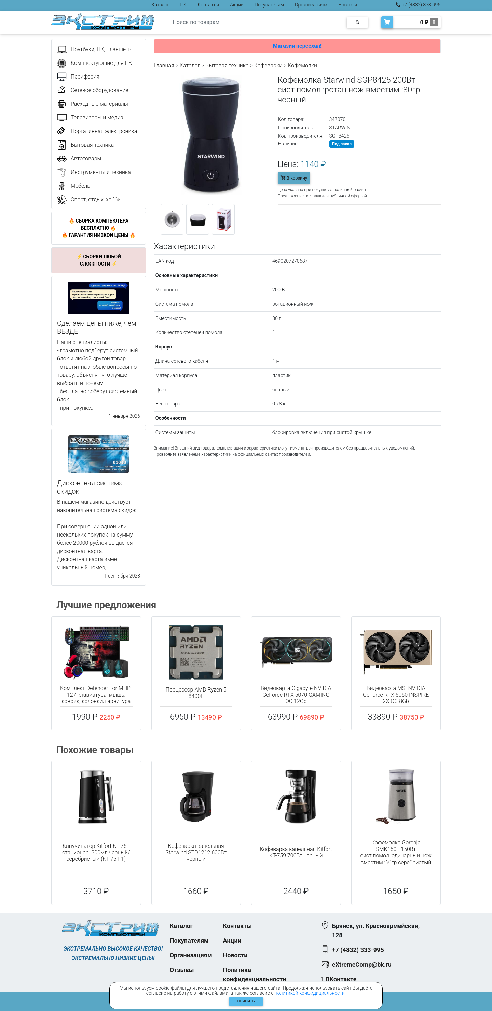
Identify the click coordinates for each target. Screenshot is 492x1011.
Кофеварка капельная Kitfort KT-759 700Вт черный (296, 852)
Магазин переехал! (297, 46)
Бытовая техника (226, 65)
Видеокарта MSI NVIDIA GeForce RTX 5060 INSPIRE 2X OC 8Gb (396, 694)
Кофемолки (302, 65)
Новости (347, 5)
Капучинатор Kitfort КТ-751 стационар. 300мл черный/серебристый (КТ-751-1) (96, 852)
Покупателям (269, 5)
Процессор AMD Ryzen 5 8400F (196, 692)
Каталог (160, 5)
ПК (183, 5)
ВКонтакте (341, 979)
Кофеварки (268, 65)
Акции (237, 5)
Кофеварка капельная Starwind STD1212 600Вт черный (196, 852)
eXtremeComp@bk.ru (362, 964)
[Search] (256, 22)
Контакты (208, 5)
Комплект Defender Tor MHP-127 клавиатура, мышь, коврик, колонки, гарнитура (96, 694)
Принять (246, 1001)
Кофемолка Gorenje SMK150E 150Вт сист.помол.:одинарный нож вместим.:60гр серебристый (396, 852)
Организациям (311, 5)
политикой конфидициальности (310, 993)
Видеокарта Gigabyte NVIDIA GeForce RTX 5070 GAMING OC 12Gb (296, 694)
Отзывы (182, 969)
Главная (164, 65)
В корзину (294, 178)
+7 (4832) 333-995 (418, 5)
